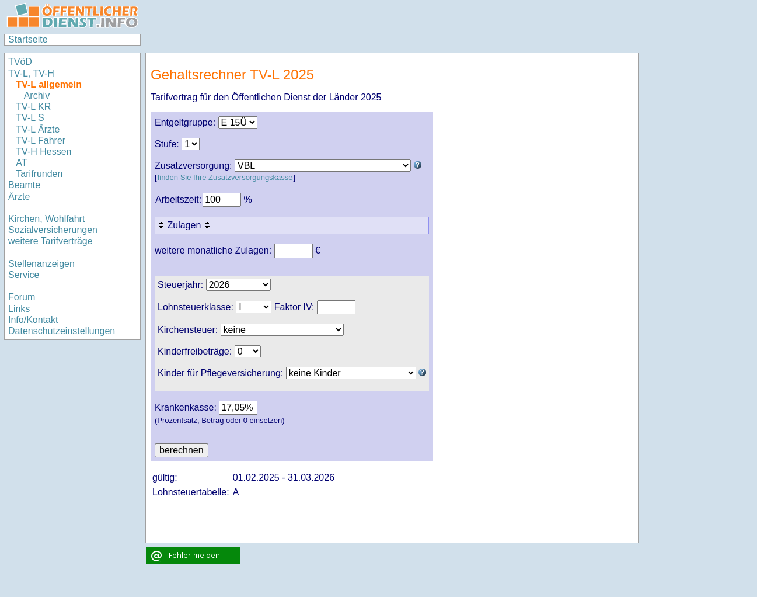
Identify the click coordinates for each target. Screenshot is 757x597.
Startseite (28, 39)
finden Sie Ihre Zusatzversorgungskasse (225, 177)
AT (21, 163)
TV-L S (30, 118)
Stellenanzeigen (41, 264)
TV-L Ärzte (38, 129)
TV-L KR (34, 107)
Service (23, 275)
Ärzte (19, 197)
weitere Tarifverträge (50, 241)
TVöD (20, 62)
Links (19, 309)
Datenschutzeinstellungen (61, 331)
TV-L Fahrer (40, 140)
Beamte (24, 185)
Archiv (37, 95)
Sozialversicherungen (52, 230)
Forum (21, 297)
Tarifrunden (40, 174)
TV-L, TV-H (31, 73)
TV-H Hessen (43, 152)
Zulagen (185, 225)
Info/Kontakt (33, 320)
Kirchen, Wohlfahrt (46, 219)
